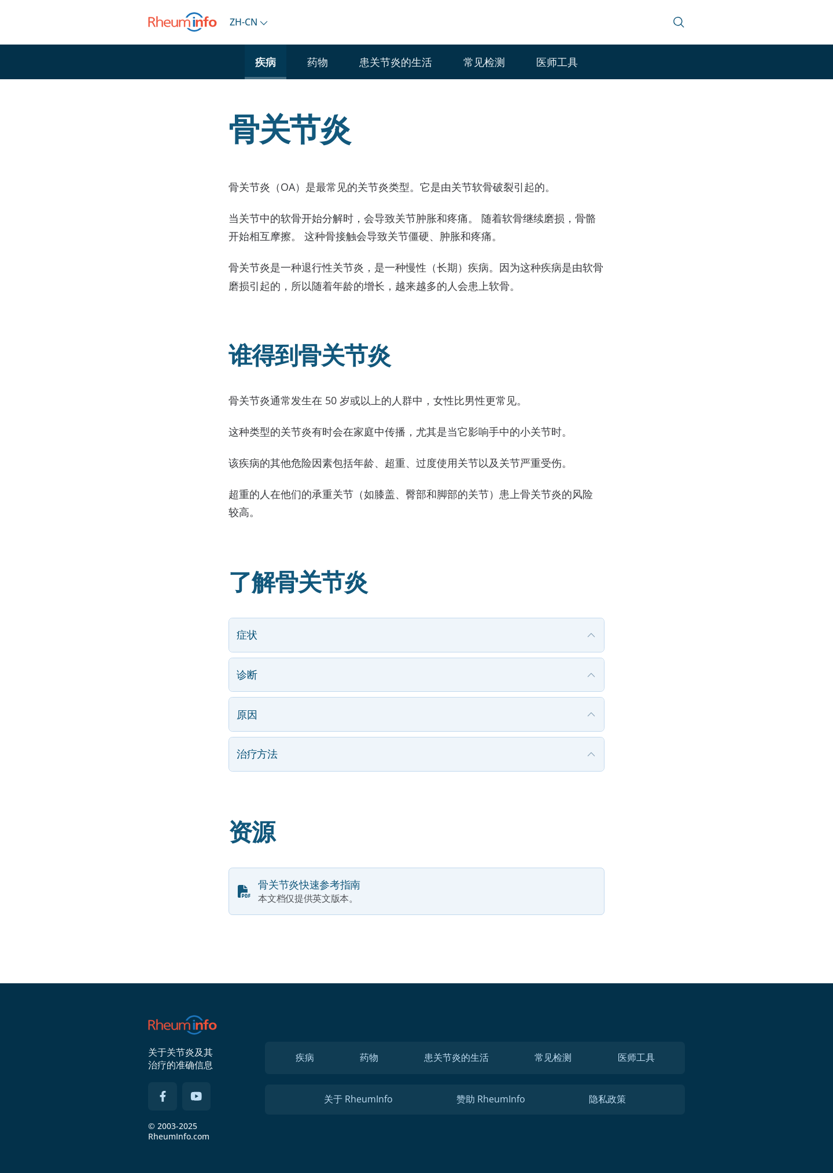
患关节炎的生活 (395, 62)
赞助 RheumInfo (490, 1099)
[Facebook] (162, 1096)
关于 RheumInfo (358, 1099)
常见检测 (484, 62)
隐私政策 (607, 1099)
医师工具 (557, 62)
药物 (317, 62)
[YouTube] (196, 1096)
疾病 (265, 62)
